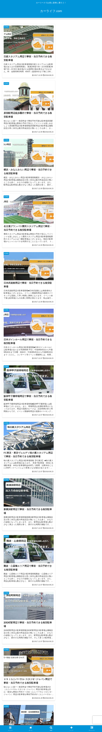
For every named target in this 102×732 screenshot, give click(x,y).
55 (58, 576)
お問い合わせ (84, 723)
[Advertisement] (25, 620)
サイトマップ (17, 723)
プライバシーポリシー (50, 723)
